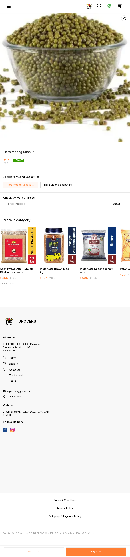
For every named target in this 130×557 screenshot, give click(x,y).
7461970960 (14, 396)
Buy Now (96, 551)
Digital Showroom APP (41, 533)
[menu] (9, 6)
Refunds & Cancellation (65, 533)
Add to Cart (33, 551)
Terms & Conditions (85, 533)
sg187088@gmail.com (19, 391)
